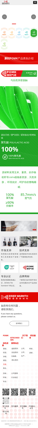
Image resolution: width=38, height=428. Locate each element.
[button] (35, 2)
